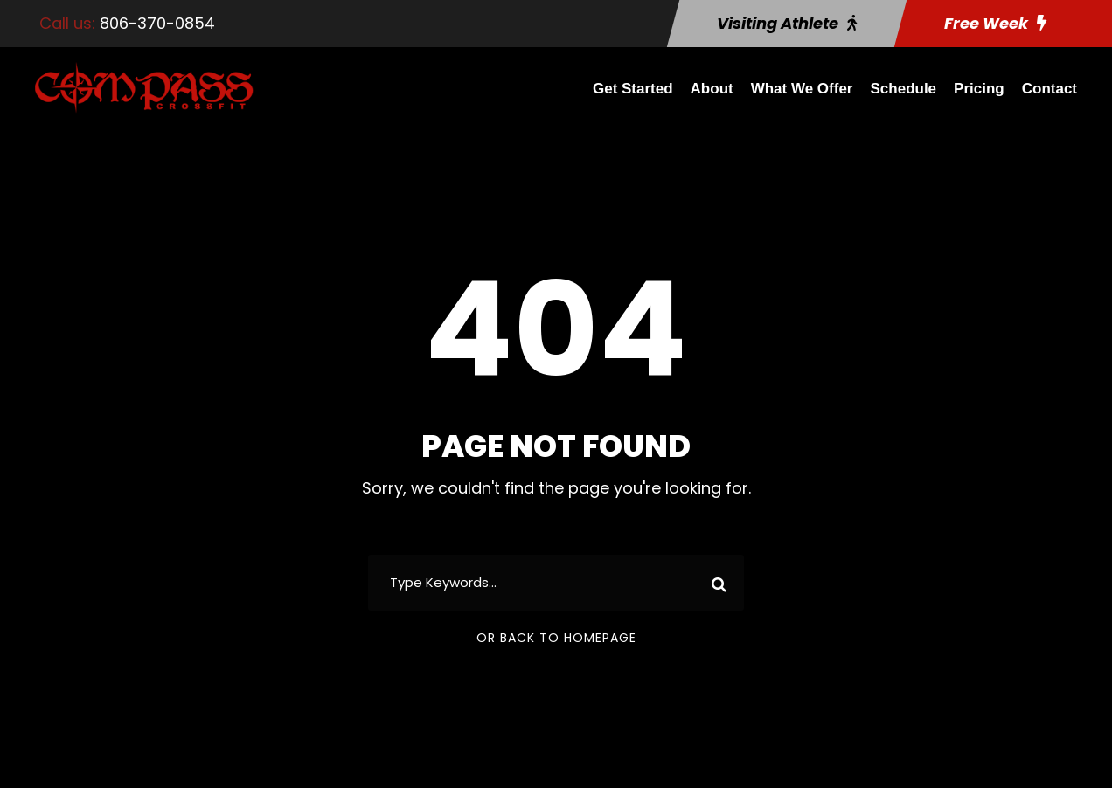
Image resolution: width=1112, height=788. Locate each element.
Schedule (904, 88)
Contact (1049, 88)
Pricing (979, 88)
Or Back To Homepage (556, 637)
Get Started (633, 88)
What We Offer (802, 88)
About (712, 88)
